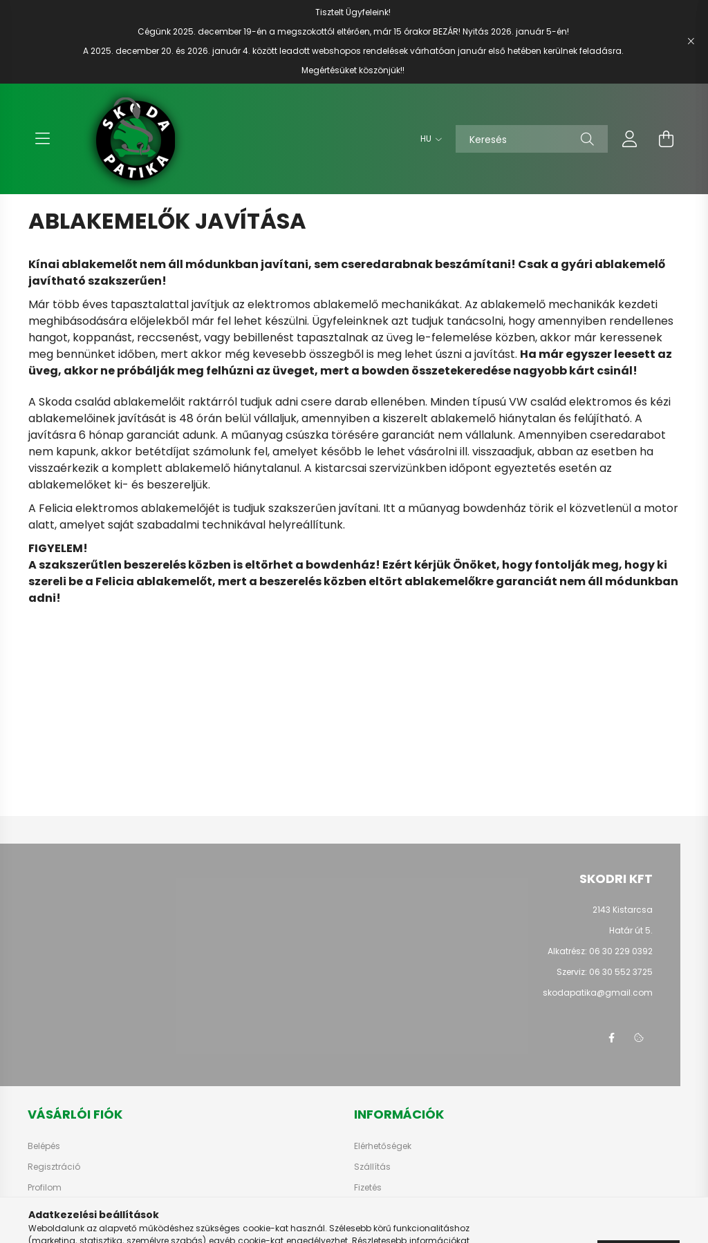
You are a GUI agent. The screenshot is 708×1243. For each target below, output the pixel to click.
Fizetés (368, 1188)
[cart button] (666, 139)
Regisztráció (54, 1167)
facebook (611, 1038)
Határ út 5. (631, 930)
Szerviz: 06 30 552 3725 (605, 972)
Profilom (45, 1188)
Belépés (44, 1146)
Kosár (40, 1208)
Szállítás (372, 1167)
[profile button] (630, 139)
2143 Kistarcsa (623, 909)
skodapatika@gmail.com (598, 992)
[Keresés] (532, 139)
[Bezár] (690, 41)
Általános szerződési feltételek (416, 1208)
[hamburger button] (42, 139)
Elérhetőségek (382, 1146)
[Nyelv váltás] (427, 139)
